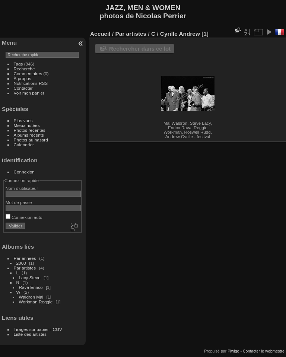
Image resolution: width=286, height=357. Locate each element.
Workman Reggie (36, 301)
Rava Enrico (31, 287)
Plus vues (23, 120)
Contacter (23, 88)
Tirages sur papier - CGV (38, 329)
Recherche (24, 68)
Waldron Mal (31, 296)
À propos (22, 78)
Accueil (100, 34)
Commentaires (28, 73)
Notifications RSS (31, 83)
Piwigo (233, 351)
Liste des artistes (30, 334)
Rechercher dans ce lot (140, 48)
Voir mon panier (29, 92)
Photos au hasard (31, 139)
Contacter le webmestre (264, 351)
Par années (25, 258)
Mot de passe (19, 202)
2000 (21, 263)
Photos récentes (29, 130)
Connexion (24, 171)
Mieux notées (27, 125)
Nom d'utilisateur (22, 188)
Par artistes (25, 267)
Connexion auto (24, 217)
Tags (18, 63)
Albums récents (29, 135)
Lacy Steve (30, 277)
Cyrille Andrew (180, 34)
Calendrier (24, 144)
